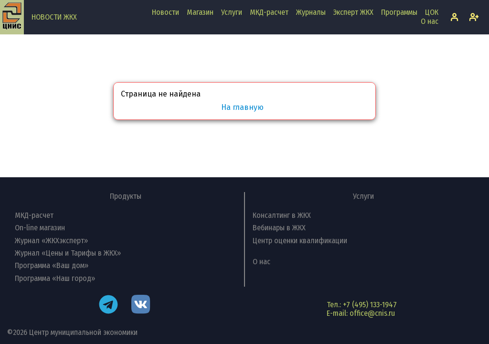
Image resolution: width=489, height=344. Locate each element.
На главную (242, 107)
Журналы (311, 12)
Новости (165, 12)
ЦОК (431, 12)
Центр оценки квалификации (300, 240)
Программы (399, 12)
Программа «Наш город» (55, 278)
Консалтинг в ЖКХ (282, 215)
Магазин (200, 12)
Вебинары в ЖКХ (279, 227)
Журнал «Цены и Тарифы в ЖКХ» (68, 253)
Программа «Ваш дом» (51, 265)
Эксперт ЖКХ (353, 12)
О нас (429, 21)
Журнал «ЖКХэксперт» (51, 240)
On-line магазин (40, 227)
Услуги (231, 12)
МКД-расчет (269, 12)
